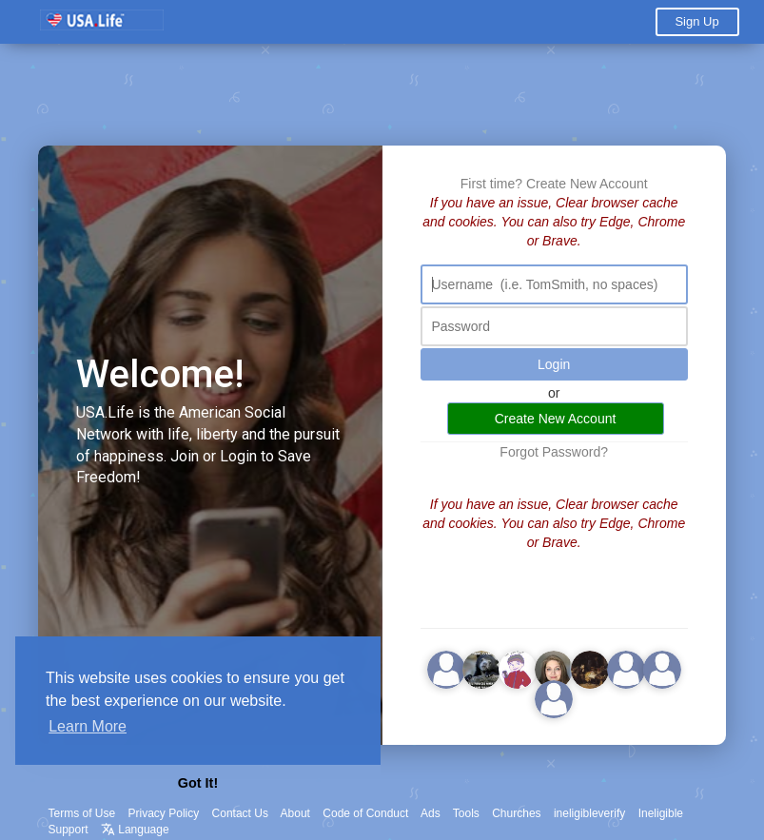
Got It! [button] (198, 783)
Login (554, 364)
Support (68, 829)
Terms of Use (82, 813)
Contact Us (240, 813)
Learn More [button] (88, 726)
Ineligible (660, 813)
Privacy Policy (164, 813)
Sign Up (696, 21)
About (295, 813)
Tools (466, 813)
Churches (516, 813)
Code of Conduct (365, 813)
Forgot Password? (554, 451)
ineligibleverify (589, 813)
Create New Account (587, 183)
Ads (431, 813)
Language (135, 829)
